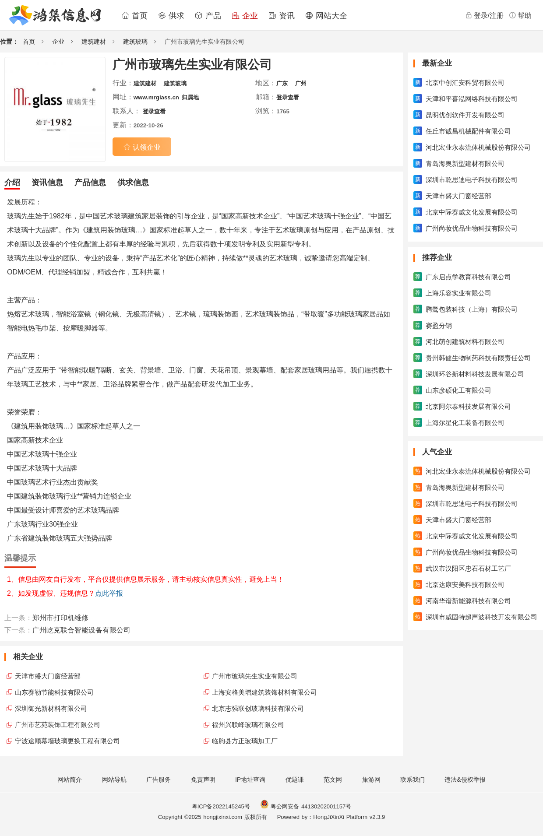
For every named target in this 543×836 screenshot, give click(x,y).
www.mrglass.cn (156, 97)
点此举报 (109, 593)
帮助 (520, 15)
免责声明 (203, 779)
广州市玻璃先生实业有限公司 (254, 676)
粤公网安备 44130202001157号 (305, 806)
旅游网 (371, 779)
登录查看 (287, 97)
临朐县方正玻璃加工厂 (245, 741)
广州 (301, 83)
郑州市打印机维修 (60, 618)
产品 (208, 15)
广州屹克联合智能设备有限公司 (81, 630)
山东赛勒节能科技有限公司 (54, 692)
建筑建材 (93, 41)
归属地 (190, 97)
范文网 (333, 779)
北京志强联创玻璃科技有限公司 (258, 708)
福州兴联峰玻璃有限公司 (248, 724)
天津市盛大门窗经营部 (48, 676)
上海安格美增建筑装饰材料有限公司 (264, 692)
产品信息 (90, 182)
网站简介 (69, 779)
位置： (9, 41)
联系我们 (412, 779)
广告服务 (158, 779)
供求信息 (133, 182)
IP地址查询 (250, 779)
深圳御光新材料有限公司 (51, 708)
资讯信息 (47, 182)
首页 (134, 15)
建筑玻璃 (135, 41)
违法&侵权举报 (464, 779)
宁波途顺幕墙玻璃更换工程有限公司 (67, 741)
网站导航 (114, 779)
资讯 (281, 15)
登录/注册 (484, 15)
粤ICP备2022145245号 (221, 806)
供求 (171, 15)
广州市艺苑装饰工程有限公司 (57, 724)
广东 (282, 83)
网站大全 (326, 15)
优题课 (295, 779)
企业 (245, 15)
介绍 (12, 182)
